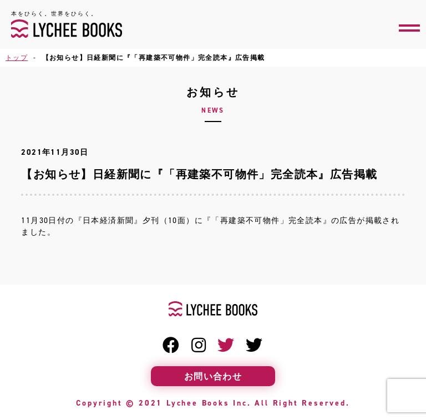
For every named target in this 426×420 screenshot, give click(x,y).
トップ (17, 57)
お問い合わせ (213, 376)
